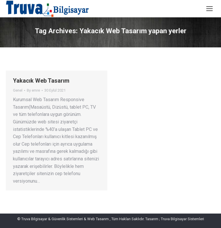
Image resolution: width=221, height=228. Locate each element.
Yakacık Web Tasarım (41, 80)
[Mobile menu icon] (209, 8)
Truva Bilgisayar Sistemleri (182, 219)
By (33, 90)
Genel (17, 90)
